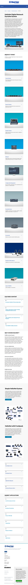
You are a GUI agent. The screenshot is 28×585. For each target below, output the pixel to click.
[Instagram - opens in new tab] (8, 567)
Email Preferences (7, 558)
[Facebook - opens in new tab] (5, 567)
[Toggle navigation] (2, 7)
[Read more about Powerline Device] (14, 203)
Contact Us (6, 555)
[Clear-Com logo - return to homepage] (14, 2)
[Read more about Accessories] (14, 229)
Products (9, 10)
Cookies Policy (6, 572)
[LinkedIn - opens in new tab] (6, 567)
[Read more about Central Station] (14, 73)
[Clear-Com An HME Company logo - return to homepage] (9, 546)
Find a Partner (6, 563)
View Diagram (8, 399)
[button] (26, 6)
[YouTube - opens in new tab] (10, 567)
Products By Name (14, 10)
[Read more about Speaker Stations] (14, 125)
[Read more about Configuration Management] (14, 177)
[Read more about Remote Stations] (14, 99)
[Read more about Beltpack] (14, 151)
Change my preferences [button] (19, 582)
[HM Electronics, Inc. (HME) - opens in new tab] (5, 551)
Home (5, 10)
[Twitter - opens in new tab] (7, 567)
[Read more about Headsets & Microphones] (14, 255)
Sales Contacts (6, 562)
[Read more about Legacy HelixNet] (14, 280)
